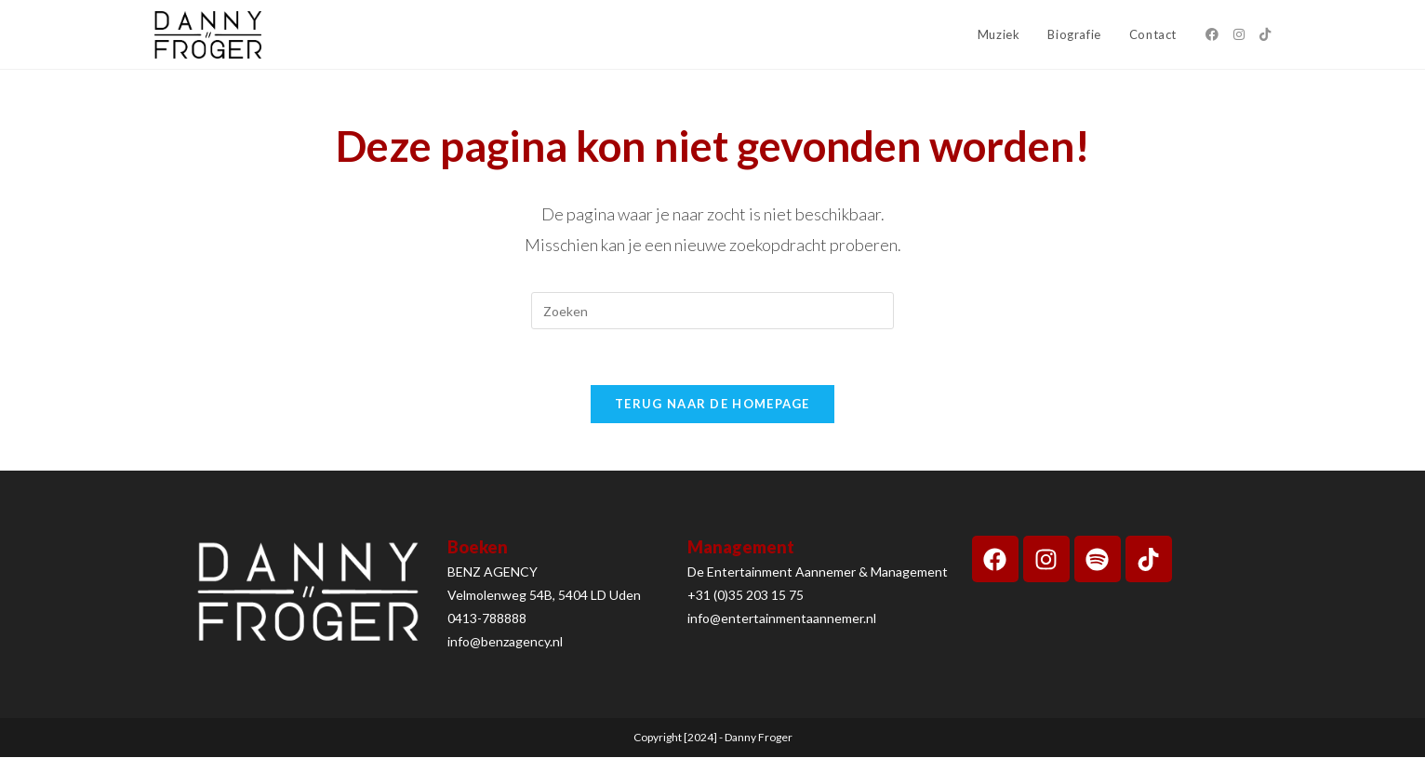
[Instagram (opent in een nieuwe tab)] (1239, 34)
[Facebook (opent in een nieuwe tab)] (1212, 34)
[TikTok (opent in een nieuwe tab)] (1265, 34)
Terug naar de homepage (712, 404)
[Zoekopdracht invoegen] (712, 310)
